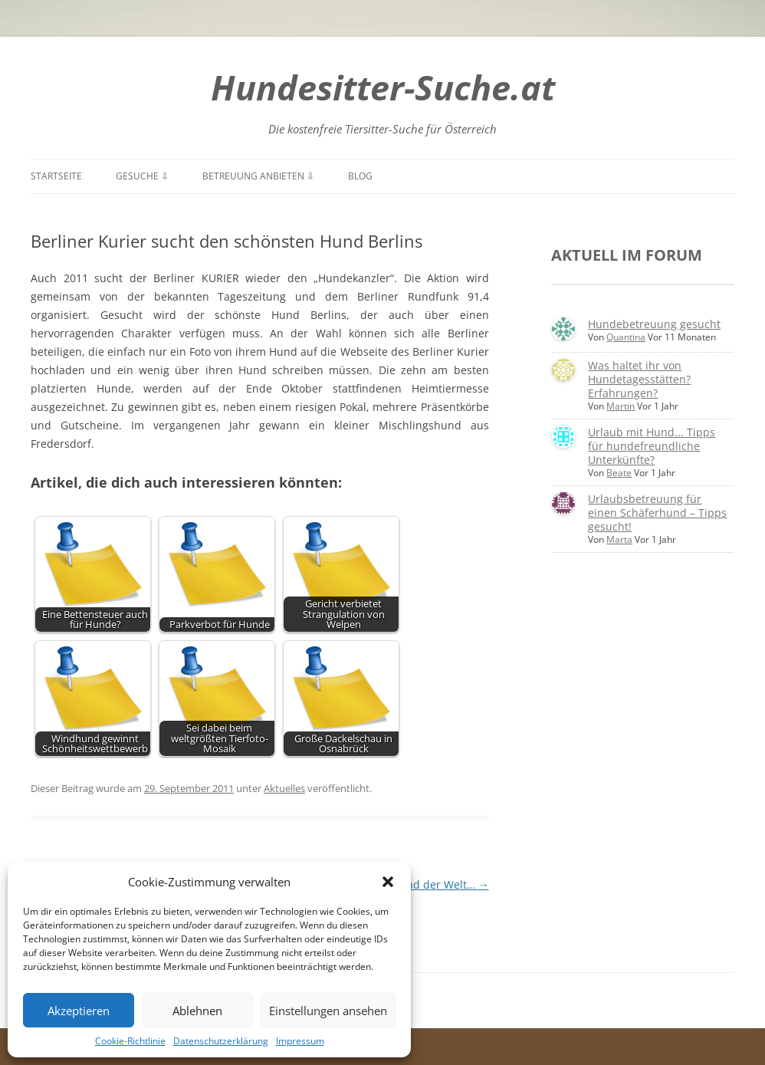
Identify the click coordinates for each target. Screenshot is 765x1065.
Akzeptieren (79, 1010)
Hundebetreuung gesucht (654, 324)
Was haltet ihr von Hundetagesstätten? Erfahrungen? (639, 379)
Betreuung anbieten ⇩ (258, 175)
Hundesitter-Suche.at (383, 87)
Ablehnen (197, 1010)
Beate (619, 472)
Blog (360, 175)
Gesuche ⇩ (142, 175)
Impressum (300, 1040)
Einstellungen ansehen (328, 1010)
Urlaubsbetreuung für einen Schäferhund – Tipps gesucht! (657, 512)
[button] (388, 881)
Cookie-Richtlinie (130, 1040)
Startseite (56, 175)
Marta (619, 539)
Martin (620, 406)
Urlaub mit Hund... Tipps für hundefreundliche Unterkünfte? (651, 446)
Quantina (625, 336)
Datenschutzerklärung (220, 1040)
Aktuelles (284, 788)
